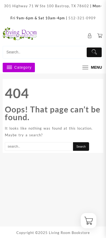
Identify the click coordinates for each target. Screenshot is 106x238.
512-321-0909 (82, 18)
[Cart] (100, 36)
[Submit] (94, 52)
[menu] (91, 67)
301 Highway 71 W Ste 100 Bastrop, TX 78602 (46, 6)
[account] (89, 35)
